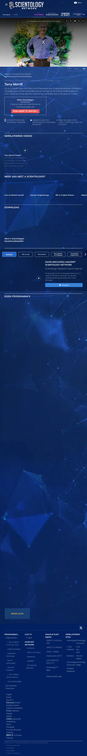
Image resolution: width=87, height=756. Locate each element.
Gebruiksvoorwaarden (13, 745)
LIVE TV (28, 634)
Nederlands (11, 721)
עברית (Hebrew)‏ (12, 711)
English (9, 694)
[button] (85, 254)
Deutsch (9, 700)
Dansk (8, 697)
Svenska (9, 732)
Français (9, 738)
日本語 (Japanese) (13, 719)
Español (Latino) (12, 705)
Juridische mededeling (13, 753)
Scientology (71, 640)
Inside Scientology (13, 649)
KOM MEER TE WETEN (25, 111)
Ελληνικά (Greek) (13, 702)
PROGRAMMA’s (11, 634)
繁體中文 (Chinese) (14, 735)
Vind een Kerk (78, 649)
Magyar (9, 713)
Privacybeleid (10, 750)
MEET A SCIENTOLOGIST (17, 74)
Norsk (8, 724)
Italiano (9, 716)
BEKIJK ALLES (17, 613)
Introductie (31, 648)
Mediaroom (31, 657)
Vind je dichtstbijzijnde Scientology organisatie (16, 121)
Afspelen (64, 285)
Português (10, 727)
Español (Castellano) (14, 708)
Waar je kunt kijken (34, 652)
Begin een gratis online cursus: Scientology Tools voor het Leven (70, 122)
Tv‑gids (29, 638)
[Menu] (6, 4)
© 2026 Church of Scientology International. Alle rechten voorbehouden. (26, 743)
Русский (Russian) (13, 730)
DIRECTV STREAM (54, 647)
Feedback (30, 661)
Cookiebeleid (10, 748)
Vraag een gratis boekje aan (43, 122)
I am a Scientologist (14, 681)
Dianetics (70, 656)
